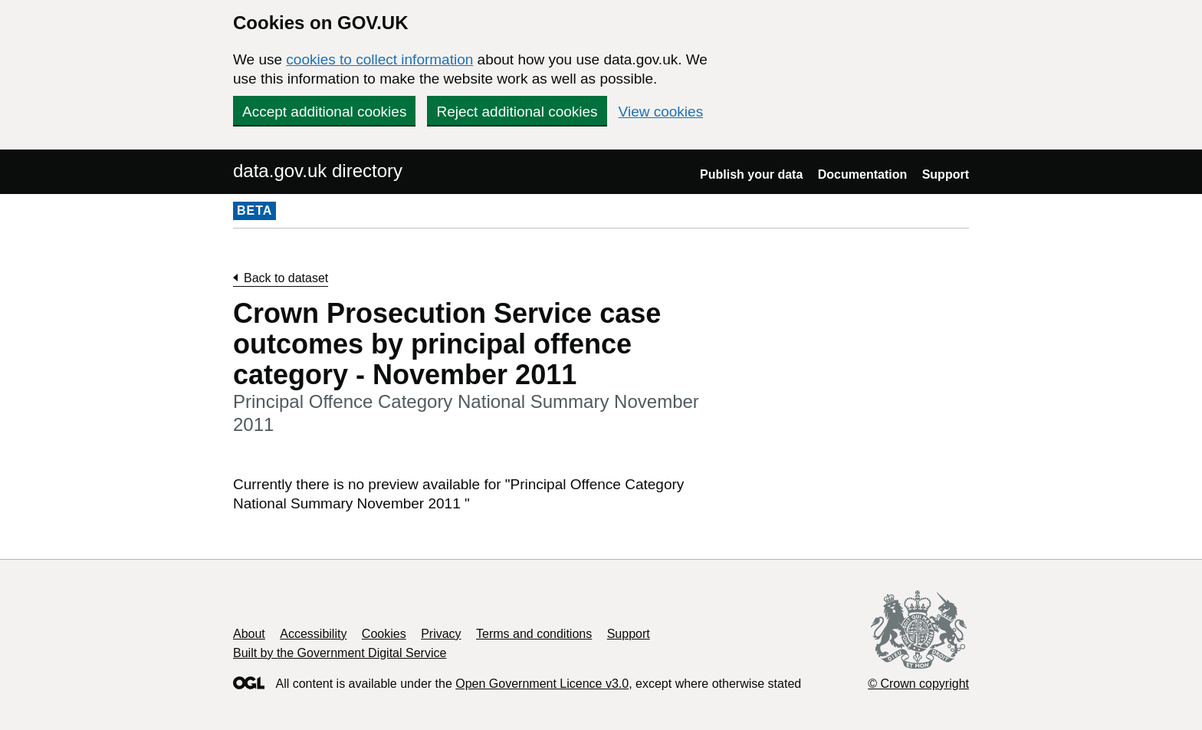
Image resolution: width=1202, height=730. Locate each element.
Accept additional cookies (324, 112)
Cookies (384, 633)
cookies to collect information (379, 59)
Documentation (862, 174)
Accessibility (313, 633)
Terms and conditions (534, 633)
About (249, 633)
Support (945, 174)
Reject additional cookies (516, 112)
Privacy (441, 633)
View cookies (661, 111)
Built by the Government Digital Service (339, 652)
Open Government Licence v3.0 (542, 683)
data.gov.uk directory (317, 170)
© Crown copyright (918, 683)
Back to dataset (286, 277)
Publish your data (751, 174)
